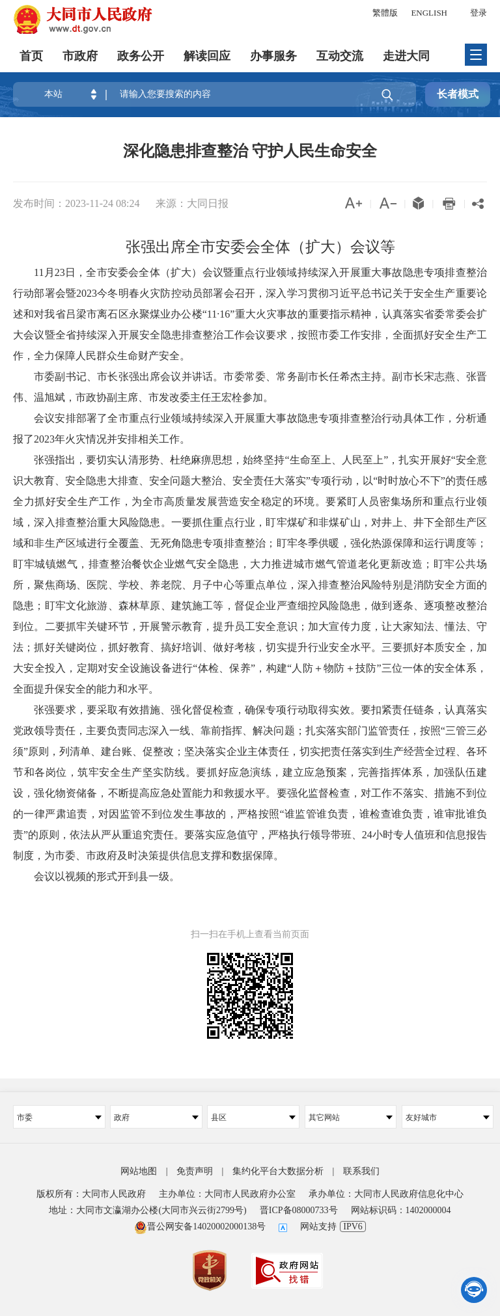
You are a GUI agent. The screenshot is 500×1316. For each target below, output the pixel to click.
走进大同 (406, 55)
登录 (478, 13)
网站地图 (138, 1171)
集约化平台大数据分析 (278, 1171)
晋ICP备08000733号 (299, 1210)
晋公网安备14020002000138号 (200, 1226)
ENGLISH (429, 13)
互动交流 (339, 55)
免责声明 (194, 1171)
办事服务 (273, 55)
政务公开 (140, 55)
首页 (31, 55)
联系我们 (361, 1171)
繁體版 (385, 13)
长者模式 (458, 94)
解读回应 (207, 55)
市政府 (80, 55)
